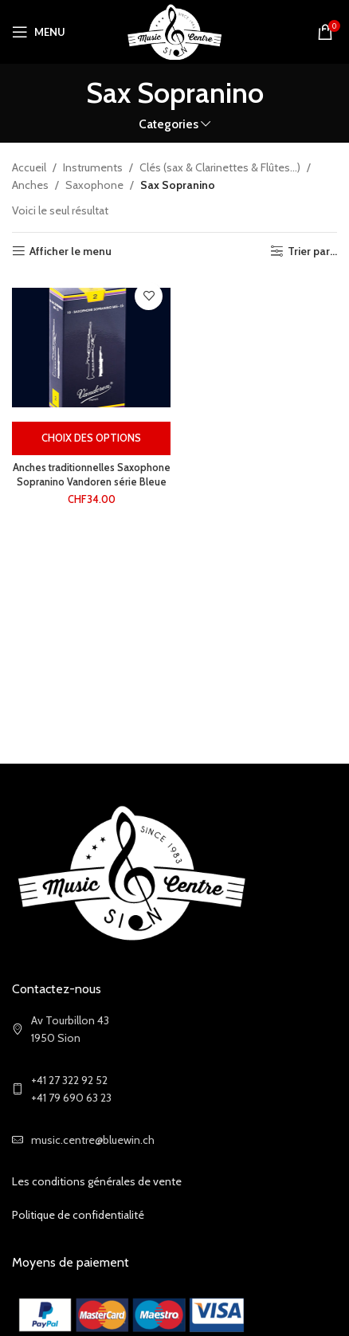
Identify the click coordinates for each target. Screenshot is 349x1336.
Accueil (29, 167)
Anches (30, 185)
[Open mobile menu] (38, 32)
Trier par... (312, 251)
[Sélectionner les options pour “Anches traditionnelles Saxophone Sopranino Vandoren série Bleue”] (91, 438)
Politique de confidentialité (78, 1215)
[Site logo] (174, 30)
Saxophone (94, 185)
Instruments (93, 167)
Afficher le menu (70, 251)
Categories (168, 124)
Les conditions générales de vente (97, 1181)
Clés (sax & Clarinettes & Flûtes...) (219, 167)
